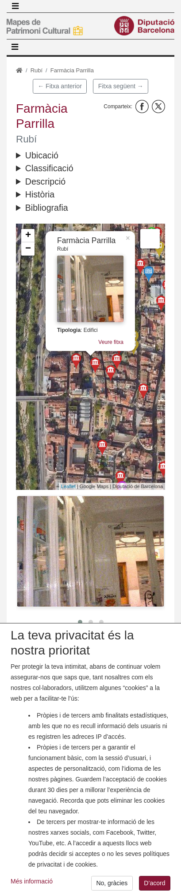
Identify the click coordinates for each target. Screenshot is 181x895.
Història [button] (39, 194)
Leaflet (68, 486)
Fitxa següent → (120, 86)
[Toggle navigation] (15, 6)
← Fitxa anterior (60, 86)
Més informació (32, 888)
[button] (90, 551)
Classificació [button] (49, 168)
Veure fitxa (110, 342)
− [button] (28, 249)
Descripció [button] (45, 181)
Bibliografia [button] (46, 208)
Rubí (36, 70)
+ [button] (28, 235)
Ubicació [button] (41, 155)
